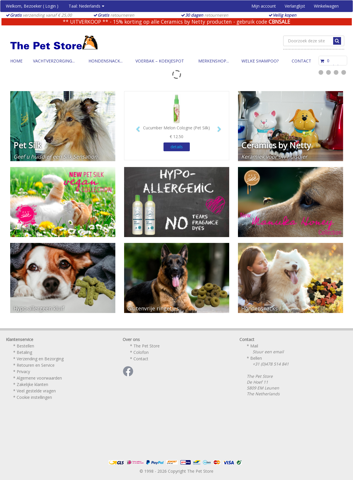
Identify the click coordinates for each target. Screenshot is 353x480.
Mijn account (263, 6)
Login (50, 6)
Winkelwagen (326, 6)
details (177, 146)
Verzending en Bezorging (40, 358)
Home (16, 61)
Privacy (23, 371)
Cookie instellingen (34, 397)
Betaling (24, 352)
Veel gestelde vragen (36, 391)
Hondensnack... (105, 61)
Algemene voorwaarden (39, 378)
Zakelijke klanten (32, 384)
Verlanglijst (295, 6)
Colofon (141, 352)
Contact (301, 61)
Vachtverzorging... (54, 61)
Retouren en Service (36, 365)
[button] (136, 126)
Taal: (86, 6)
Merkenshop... (213, 61)
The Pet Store (146, 346)
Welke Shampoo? (260, 61)
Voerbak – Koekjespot (159, 61)
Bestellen (25, 346)
